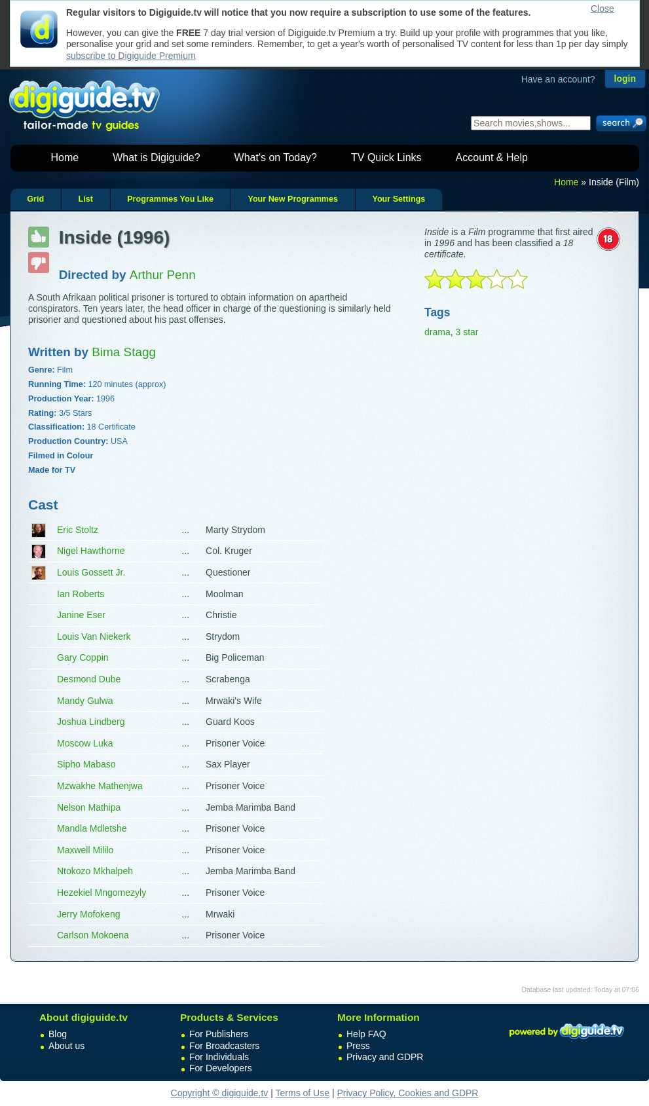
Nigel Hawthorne (91, 550)
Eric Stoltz (77, 530)
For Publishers (218, 1034)
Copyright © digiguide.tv (220, 1093)
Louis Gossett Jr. (91, 572)
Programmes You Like (170, 199)
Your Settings (398, 199)
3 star (466, 332)
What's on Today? (275, 157)
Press (358, 1046)
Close (602, 8)
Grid (35, 199)
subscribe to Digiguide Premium (131, 55)
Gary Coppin (83, 657)
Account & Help (492, 157)
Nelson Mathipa (89, 807)
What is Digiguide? (156, 157)
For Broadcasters (224, 1046)
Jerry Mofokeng (88, 914)
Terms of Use (302, 1093)
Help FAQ (366, 1034)
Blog (57, 1034)
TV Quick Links (386, 157)
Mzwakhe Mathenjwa (100, 786)
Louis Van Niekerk (94, 636)
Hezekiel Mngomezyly (101, 892)
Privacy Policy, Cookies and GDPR (407, 1093)
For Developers (220, 1068)
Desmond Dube (89, 679)
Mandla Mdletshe (92, 828)
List (85, 199)
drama (437, 332)
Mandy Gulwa (85, 700)
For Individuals (219, 1057)
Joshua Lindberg (91, 721)
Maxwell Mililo (85, 850)
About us (66, 1046)
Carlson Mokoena (93, 935)
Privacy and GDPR (384, 1057)
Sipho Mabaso (86, 764)
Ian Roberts (80, 594)
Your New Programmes (293, 199)
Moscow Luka (85, 743)
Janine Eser (81, 615)
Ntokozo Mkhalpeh (95, 871)
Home (65, 157)
